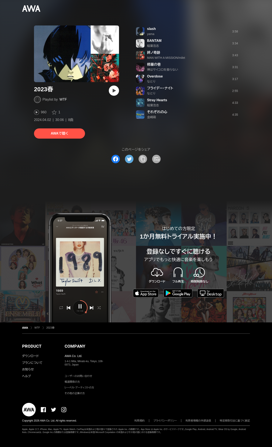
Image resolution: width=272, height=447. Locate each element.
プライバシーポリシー (165, 420)
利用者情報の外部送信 (198, 420)
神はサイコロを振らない (162, 69)
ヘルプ (26, 376)
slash (151, 29)
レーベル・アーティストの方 (79, 387)
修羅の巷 (154, 64)
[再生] (114, 91)
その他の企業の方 (75, 393)
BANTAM (154, 40)
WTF (63, 99)
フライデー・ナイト (160, 88)
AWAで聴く (59, 133)
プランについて (32, 362)
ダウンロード (30, 356)
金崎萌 (151, 117)
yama (150, 34)
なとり (151, 81)
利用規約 (140, 420)
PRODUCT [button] (31, 346)
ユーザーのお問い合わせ (78, 376)
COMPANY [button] (75, 346)
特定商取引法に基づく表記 (235, 420)
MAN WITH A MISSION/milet (166, 57)
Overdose (155, 76)
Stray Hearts (157, 100)
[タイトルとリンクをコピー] (143, 159)
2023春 (50, 327)
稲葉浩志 (153, 46)
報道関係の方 (72, 381)
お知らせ (28, 369)
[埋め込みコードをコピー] (156, 159)
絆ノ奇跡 (153, 52)
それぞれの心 (157, 112)
